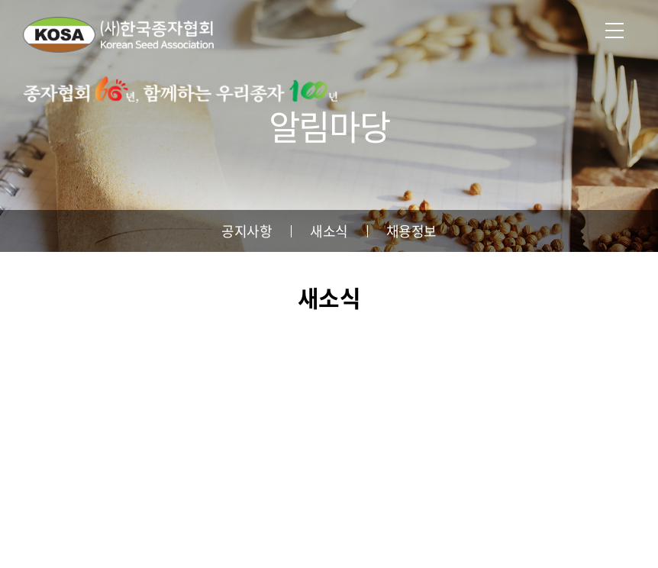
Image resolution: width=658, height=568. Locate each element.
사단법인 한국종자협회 (118, 34)
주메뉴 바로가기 (0, 0)
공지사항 (246, 231)
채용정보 (411, 231)
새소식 (328, 231)
